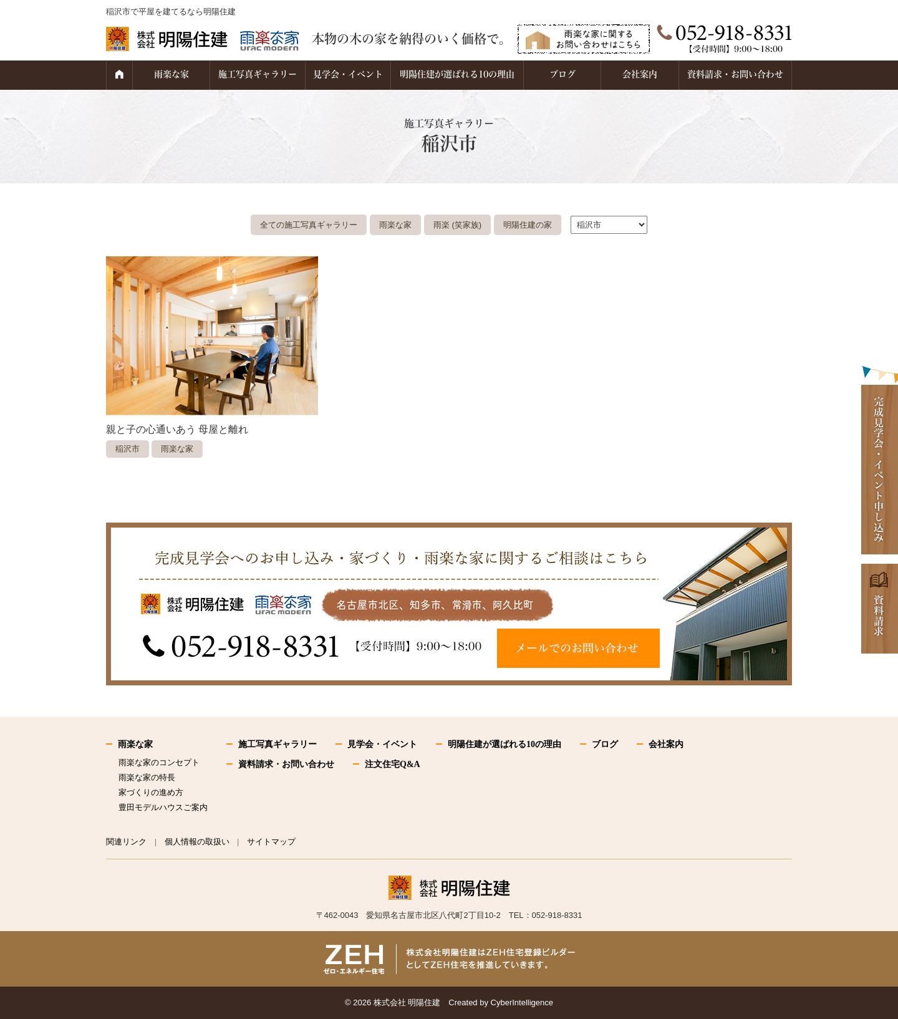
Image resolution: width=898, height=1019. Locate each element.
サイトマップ (271, 841)
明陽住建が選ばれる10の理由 (457, 74)
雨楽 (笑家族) (457, 224)
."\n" (609, 225)
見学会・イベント (348, 74)
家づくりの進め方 (150, 792)
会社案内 (639, 74)
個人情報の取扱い (197, 841)
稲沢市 (127, 448)
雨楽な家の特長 (146, 777)
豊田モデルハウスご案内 (163, 807)
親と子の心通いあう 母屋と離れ (177, 429)
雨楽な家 (171, 74)
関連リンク (126, 841)
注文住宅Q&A (392, 764)
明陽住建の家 (527, 224)
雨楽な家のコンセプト (159, 762)
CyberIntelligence (522, 1002)
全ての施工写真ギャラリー (308, 224)
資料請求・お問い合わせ (735, 74)
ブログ (562, 74)
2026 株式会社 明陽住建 (396, 1002)
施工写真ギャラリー (257, 74)
